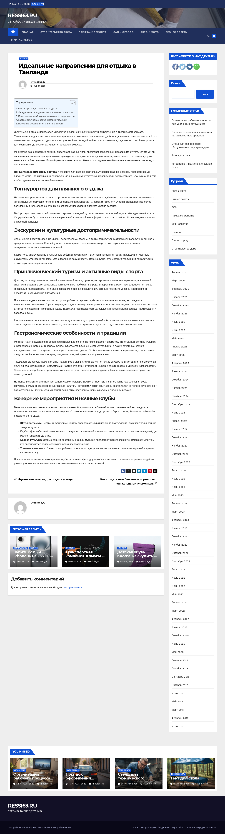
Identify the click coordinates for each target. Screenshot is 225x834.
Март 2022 (178, 610)
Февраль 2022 (180, 619)
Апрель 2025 (179, 346)
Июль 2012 (178, 726)
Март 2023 (178, 511)
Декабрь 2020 (180, 635)
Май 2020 (178, 652)
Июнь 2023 (178, 486)
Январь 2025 (179, 371)
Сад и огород (123, 32)
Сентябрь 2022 (181, 561)
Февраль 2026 (180, 288)
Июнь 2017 (178, 693)
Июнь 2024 (178, 412)
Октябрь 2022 (180, 552)
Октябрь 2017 (180, 685)
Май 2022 (178, 594)
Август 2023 (179, 470)
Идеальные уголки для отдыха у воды (43, 479)
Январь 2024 (179, 429)
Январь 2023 (179, 528)
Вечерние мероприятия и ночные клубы (40, 123)
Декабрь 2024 (180, 379)
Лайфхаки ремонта (92, 32)
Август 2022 (179, 569)
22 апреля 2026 (25, 784)
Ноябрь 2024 (180, 387)
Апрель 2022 (179, 602)
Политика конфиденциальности (201, 827)
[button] (208, 35)
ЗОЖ (175, 207)
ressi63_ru (39, 82)
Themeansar (65, 827)
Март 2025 (178, 354)
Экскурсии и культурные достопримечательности (45, 112)
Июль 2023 (178, 478)
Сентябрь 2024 (181, 404)
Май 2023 (178, 495)
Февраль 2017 (180, 718)
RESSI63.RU (22, 15)
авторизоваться (73, 587)
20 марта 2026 (129, 784)
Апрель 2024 (179, 420)
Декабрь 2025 (180, 305)
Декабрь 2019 (180, 660)
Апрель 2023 (179, 503)
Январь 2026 (180, 297)
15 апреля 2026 (78, 784)
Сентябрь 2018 (181, 676)
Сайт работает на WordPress (22, 827)
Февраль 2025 (180, 363)
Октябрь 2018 (180, 668)
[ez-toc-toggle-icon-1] (71, 103)
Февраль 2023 (180, 519)
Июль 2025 (178, 321)
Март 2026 (178, 280)
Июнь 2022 (178, 586)
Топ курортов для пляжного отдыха (37, 108)
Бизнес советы (177, 32)
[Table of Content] (72, 102)
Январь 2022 (179, 627)
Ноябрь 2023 (180, 445)
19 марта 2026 (181, 784)
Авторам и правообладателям (155, 827)
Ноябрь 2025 (180, 313)
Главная (28, 32)
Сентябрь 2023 (181, 462)
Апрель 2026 (179, 272)
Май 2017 (177, 701)
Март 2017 (178, 709)
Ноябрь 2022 (180, 544)
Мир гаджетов (21, 39)
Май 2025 (178, 338)
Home (135, 827)
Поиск (175, 83)
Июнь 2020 (178, 643)
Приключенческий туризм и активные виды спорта (46, 116)
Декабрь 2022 (180, 536)
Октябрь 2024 (180, 396)
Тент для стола (181, 155)
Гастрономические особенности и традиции (42, 120)
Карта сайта (177, 827)
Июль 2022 (178, 577)
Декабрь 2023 (180, 437)
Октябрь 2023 (180, 453)
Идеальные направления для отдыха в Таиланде (77, 69)
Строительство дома (56, 32)
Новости (24, 59)
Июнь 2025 (178, 330)
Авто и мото (149, 32)
